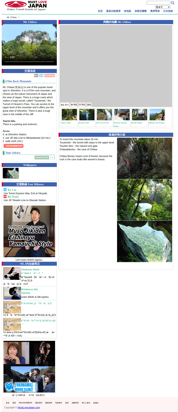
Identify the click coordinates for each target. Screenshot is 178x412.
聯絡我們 (48, 403)
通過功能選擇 (113, 11)
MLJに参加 (86, 403)
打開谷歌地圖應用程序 (14, 146)
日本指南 (168, 11)
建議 (89, 105)
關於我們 (38, 403)
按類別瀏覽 (141, 11)
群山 (36, 76)
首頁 (100, 11)
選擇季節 (155, 11)
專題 (74, 105)
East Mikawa (49, 76)
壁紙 (14, 403)
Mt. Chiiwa (12, 17)
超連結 (95, 403)
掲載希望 (75, 403)
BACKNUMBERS (25, 403)
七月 (41, 76)
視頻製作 (58, 403)
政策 (67, 403)
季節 (82, 105)
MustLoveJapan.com (29, 407)
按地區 (127, 11)
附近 (65, 105)
